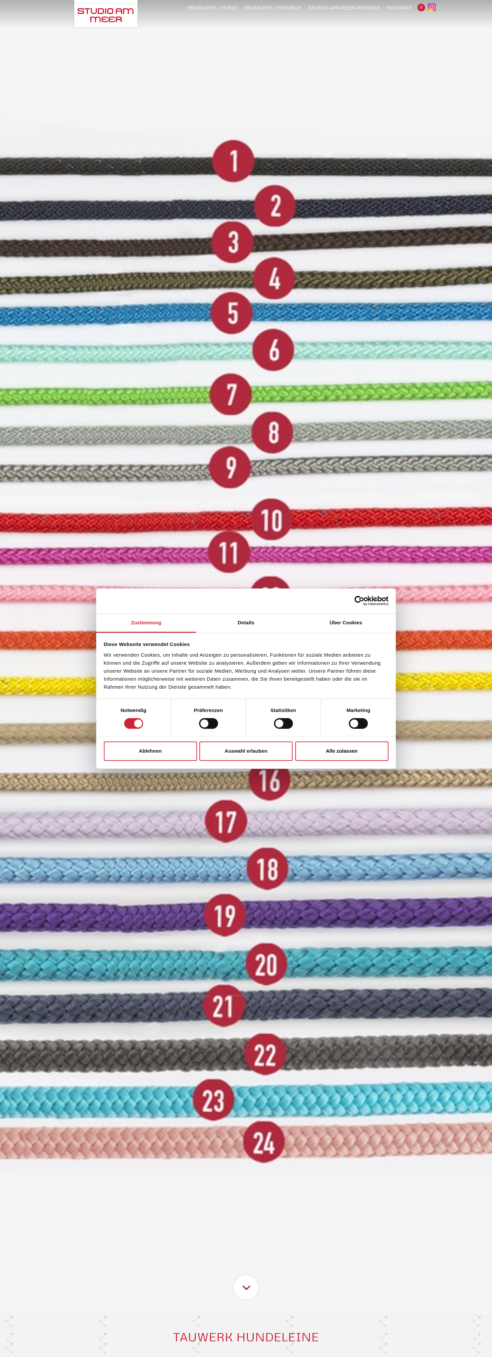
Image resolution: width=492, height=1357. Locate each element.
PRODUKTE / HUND (212, 7)
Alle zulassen (342, 751)
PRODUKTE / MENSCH (272, 7)
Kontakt (399, 7)
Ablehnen (150, 751)
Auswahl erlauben (246, 751)
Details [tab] (246, 622)
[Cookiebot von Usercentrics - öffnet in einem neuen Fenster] (359, 601)
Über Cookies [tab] (346, 622)
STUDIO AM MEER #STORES (344, 7)
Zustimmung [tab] (146, 622)
